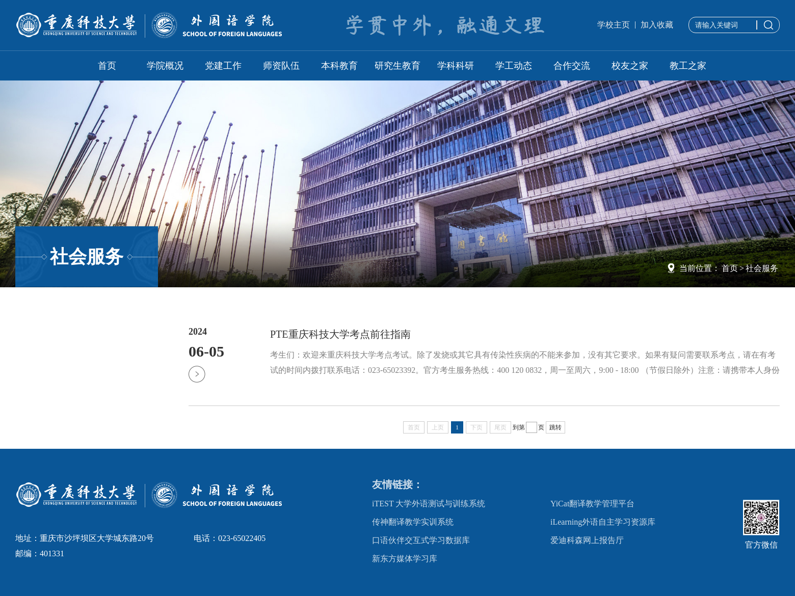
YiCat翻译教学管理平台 (592, 503)
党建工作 (223, 66)
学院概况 (165, 66)
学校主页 (613, 25)
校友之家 (630, 66)
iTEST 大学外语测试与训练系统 (428, 503)
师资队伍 (281, 66)
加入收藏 (657, 25)
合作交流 (571, 66)
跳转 (555, 427)
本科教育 (339, 66)
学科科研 (455, 66)
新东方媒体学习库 (404, 558)
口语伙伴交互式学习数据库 (421, 540)
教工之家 (688, 66)
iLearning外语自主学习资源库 (602, 522)
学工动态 (513, 66)
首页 (107, 66)
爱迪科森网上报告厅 (587, 540)
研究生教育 (397, 66)
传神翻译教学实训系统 (413, 522)
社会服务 (762, 268)
